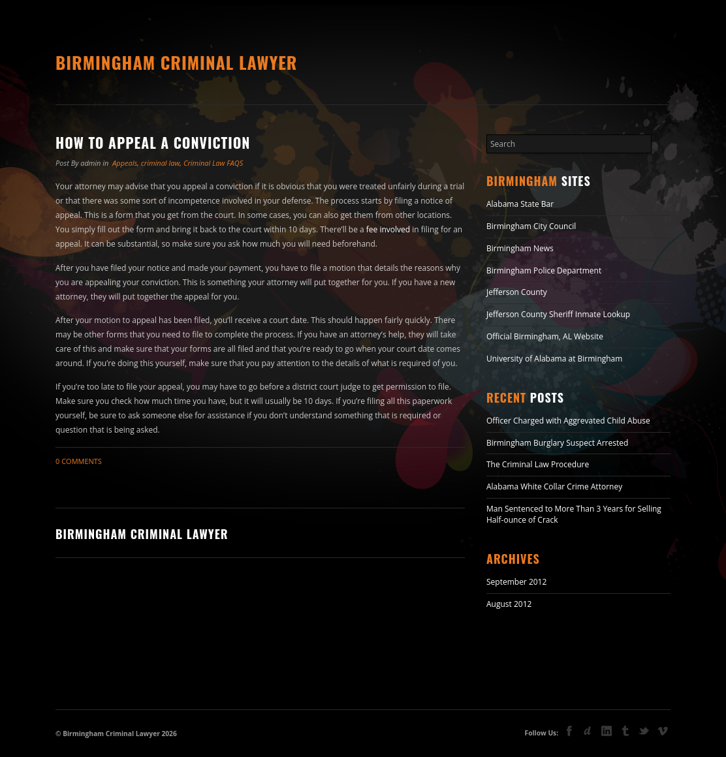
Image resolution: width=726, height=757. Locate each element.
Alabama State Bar (520, 203)
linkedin (606, 731)
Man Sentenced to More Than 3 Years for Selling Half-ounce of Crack (573, 514)
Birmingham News (520, 248)
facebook (569, 731)
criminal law (160, 163)
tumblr (625, 731)
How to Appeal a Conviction (152, 142)
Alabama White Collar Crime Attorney (554, 486)
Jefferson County (516, 292)
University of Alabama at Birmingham (554, 358)
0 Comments (78, 461)
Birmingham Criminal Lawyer (176, 62)
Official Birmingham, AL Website (544, 336)
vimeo (662, 731)
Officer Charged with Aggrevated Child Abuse (568, 420)
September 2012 (516, 581)
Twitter (644, 732)
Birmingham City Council (531, 226)
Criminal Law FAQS (213, 163)
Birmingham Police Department (543, 270)
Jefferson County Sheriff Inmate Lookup (558, 314)
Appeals (124, 163)
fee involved (388, 229)
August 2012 (508, 604)
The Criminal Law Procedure (537, 464)
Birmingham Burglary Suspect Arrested (557, 442)
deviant (587, 731)
